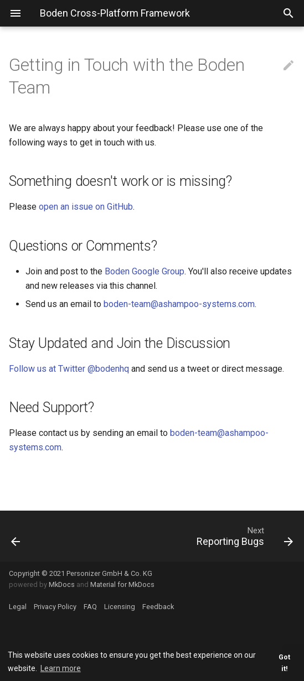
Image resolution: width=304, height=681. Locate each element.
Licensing (119, 606)
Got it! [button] (284, 663)
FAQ (90, 606)
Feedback (158, 606)
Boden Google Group (144, 271)
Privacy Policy (55, 606)
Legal (18, 606)
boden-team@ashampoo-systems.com (179, 304)
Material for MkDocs (122, 584)
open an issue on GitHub (86, 206)
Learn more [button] (60, 668)
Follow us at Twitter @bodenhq (69, 368)
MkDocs (62, 584)
